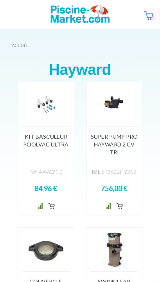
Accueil (21, 45)
